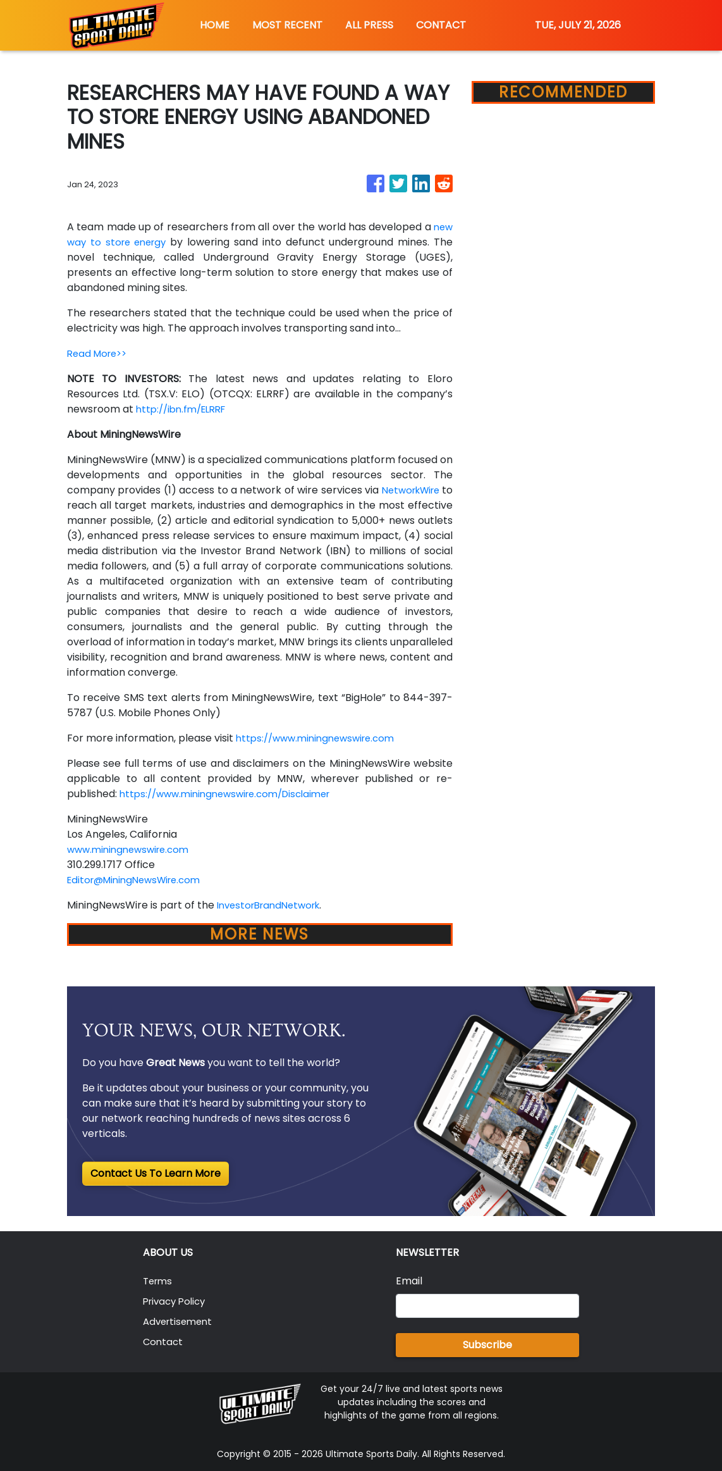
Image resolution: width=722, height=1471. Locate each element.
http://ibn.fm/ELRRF (185, 409)
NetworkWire (116, 505)
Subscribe (487, 1345)
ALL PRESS (369, 25)
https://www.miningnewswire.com (321, 738)
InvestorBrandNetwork (273, 905)
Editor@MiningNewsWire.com (139, 879)
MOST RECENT (287, 25)
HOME (214, 25)
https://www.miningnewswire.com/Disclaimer (233, 793)
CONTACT (441, 25)
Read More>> (99, 353)
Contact (164, 1341)
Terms (159, 1281)
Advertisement (180, 1321)
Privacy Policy (177, 1301)
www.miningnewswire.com (132, 849)
